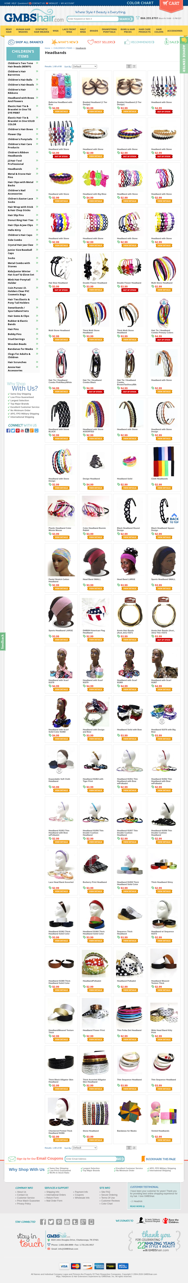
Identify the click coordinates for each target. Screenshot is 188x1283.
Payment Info (81, 1192)
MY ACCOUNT (67, 3)
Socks (11, 258)
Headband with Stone (161, 102)
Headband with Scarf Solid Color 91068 (59, 731)
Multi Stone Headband (162, 283)
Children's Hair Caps (20, 235)
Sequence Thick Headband (125, 932)
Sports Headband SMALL (163, 579)
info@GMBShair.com (68, 1249)
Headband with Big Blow (94, 194)
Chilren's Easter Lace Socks (20, 200)
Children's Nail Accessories (16, 192)
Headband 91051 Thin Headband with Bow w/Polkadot (127, 781)
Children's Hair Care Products (20, 145)
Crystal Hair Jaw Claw (20, 245)
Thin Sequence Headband (129, 1080)
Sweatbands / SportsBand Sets (18, 309)
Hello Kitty (14, 230)
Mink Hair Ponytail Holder (19, 281)
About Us (21, 1192)
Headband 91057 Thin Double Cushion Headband (127, 832)
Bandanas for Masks (127, 1131)
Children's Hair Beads (21, 84)
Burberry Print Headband (95, 882)
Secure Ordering (109, 1195)
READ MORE (136, 1206)
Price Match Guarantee (28, 1200)
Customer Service (26, 1198)
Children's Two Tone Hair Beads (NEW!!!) (20, 64)
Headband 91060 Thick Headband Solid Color (94, 932)
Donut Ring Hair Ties (20, 220)
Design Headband (91, 479)
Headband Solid (124, 479)
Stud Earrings (16, 339)
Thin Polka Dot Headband (129, 1030)
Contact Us (22, 1195)
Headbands (15, 169)
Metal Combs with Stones (19, 264)
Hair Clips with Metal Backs (20, 183)
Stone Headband (91, 1131)
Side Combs (15, 240)
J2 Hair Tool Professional (16, 162)
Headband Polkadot (126, 981)
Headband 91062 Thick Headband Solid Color (59, 932)
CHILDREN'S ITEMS (63, 48)
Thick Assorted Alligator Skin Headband (94, 1081)
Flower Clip (14, 134)
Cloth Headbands (159, 479)
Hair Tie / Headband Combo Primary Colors (162, 331)
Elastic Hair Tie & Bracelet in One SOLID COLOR (21, 121)
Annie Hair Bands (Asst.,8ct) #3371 (125, 631)
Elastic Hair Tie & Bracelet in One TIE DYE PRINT (19, 109)
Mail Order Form (54, 1200)
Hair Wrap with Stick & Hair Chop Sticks (20, 208)
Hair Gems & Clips (18, 316)
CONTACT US (38, 3)
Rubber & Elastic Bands (18, 322)
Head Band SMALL (92, 579)
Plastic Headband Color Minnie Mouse (60, 529)
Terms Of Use (108, 1198)
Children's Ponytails (20, 139)
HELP (14, 3)
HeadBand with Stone (127, 194)
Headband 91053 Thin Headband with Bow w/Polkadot (59, 832)
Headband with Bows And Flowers (21, 99)
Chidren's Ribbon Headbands (18, 154)
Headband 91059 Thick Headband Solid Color (128, 883)
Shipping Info (52, 1192)
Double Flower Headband (95, 283)
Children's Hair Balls (20, 79)
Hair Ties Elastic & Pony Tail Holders (19, 301)
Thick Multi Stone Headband (91, 331)
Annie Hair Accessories (15, 368)
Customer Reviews (110, 1200)
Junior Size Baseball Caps (20, 251)
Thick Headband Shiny (162, 882)
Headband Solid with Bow (129, 730)
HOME (7, 3)
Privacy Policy (24, 1203)
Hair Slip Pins (16, 215)
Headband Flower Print (94, 1030)
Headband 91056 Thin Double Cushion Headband (93, 832)
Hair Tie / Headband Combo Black (92, 381)
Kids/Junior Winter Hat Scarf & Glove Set (21, 273)
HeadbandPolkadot (92, 981)
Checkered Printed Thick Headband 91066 (60, 1132)
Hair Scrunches (17, 362)
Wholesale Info (82, 1198)
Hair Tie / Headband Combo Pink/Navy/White (60, 381)
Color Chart (107, 1203)
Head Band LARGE (126, 579)
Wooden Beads (17, 344)
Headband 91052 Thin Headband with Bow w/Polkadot (161, 781)
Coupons (79, 1195)
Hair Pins (13, 329)
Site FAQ (105, 1192)
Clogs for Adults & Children (19, 355)
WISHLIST (53, 3)
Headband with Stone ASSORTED (93, 430)
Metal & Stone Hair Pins (19, 175)
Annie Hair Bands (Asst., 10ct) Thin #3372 (163, 631)
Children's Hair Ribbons (17, 91)
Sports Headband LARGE (61, 630)
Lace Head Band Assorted (61, 882)
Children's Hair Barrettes (17, 73)
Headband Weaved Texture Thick (160, 982)
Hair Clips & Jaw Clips (20, 225)
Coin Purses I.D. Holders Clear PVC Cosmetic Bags (18, 291)
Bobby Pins (14, 334)
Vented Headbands (160, 1131)
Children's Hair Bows (20, 129)
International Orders (56, 1195)
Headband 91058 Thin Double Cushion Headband (161, 832)
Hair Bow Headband (58, 283)
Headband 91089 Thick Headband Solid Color (59, 982)
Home (47, 48)
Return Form (52, 1198)
